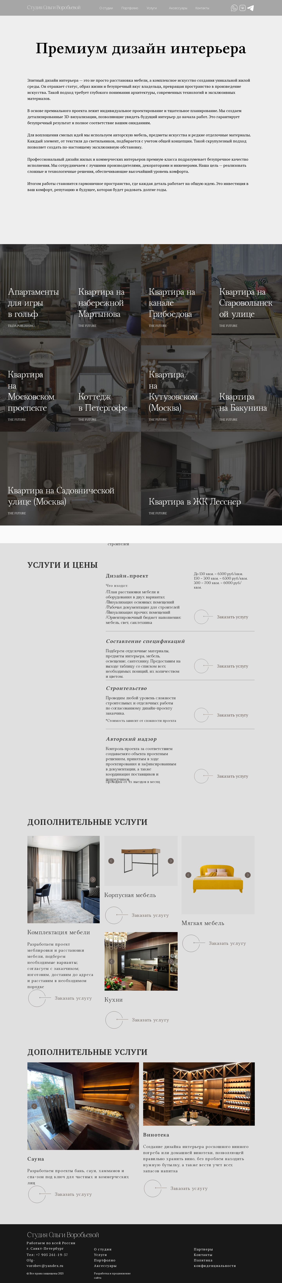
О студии (106, 8)
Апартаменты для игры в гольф (33, 303)
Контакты (202, 8)
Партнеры (203, 1249)
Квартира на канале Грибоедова (172, 303)
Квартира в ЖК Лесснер (195, 502)
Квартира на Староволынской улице (246, 303)
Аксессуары (178, 8)
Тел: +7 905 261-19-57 (47, 1254)
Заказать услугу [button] (232, 617)
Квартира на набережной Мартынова (101, 303)
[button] (203, 617)
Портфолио (129, 8)
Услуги (152, 8)
